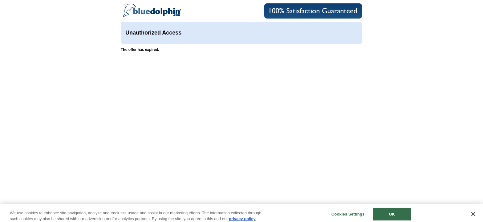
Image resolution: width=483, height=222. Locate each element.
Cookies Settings (348, 215)
